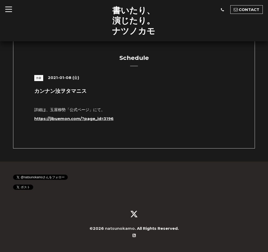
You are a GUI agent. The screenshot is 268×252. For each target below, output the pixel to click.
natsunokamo (120, 228)
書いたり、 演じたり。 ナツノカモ (133, 20)
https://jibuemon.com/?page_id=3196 (74, 118)
